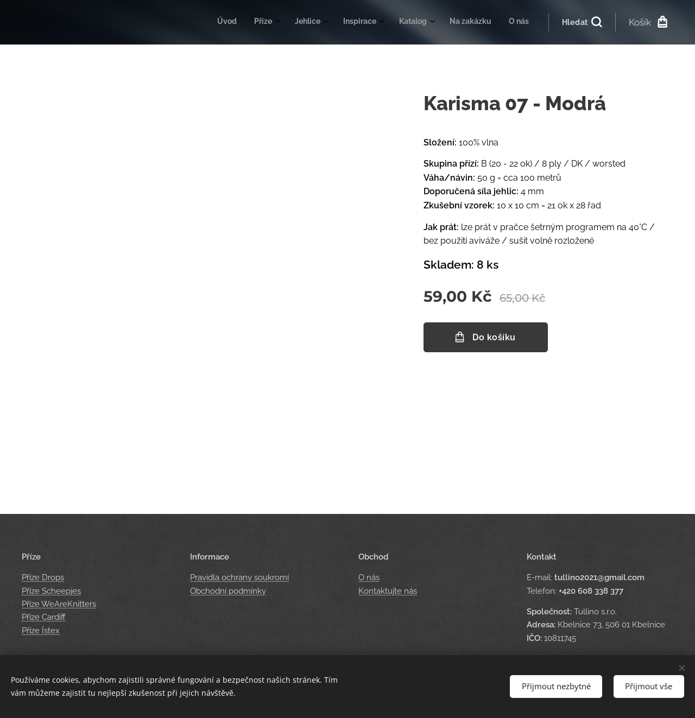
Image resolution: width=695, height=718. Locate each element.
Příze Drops (43, 578)
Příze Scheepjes (51, 591)
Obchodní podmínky (228, 591)
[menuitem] (406, 22)
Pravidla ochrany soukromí (239, 578)
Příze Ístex (41, 631)
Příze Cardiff (44, 617)
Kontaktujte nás (387, 591)
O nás (369, 578)
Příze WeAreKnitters (59, 604)
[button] (581, 22)
